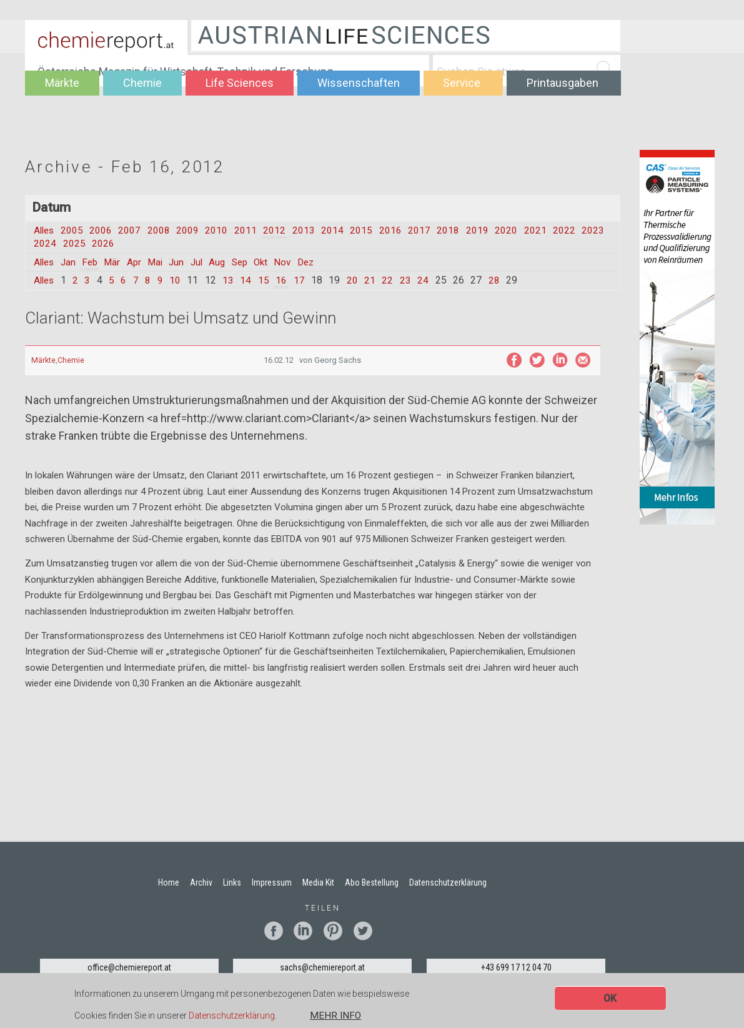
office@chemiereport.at (129, 968)
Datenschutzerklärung (232, 1016)
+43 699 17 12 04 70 (516, 968)
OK (610, 999)
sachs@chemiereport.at (322, 968)
